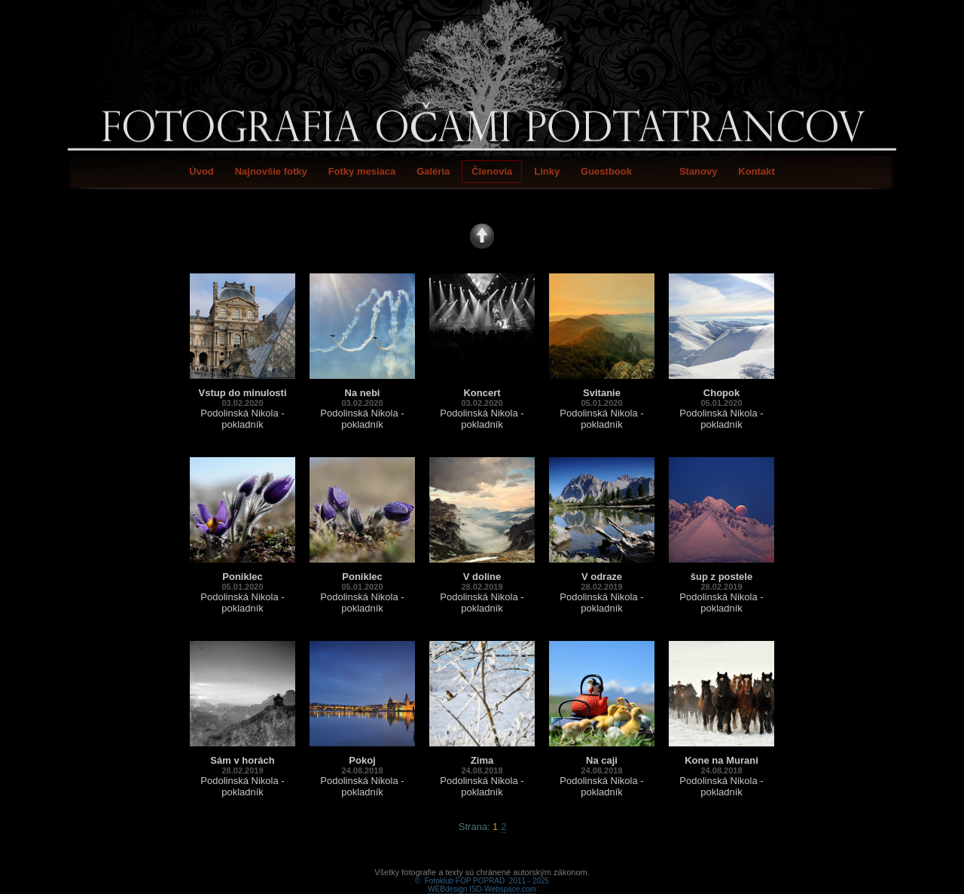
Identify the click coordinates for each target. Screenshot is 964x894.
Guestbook (606, 171)
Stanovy (698, 171)
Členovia (491, 171)
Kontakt (756, 171)
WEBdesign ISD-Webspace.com (482, 872)
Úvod (201, 171)
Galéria (433, 171)
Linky (547, 171)
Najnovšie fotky (271, 171)
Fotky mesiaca (362, 171)
